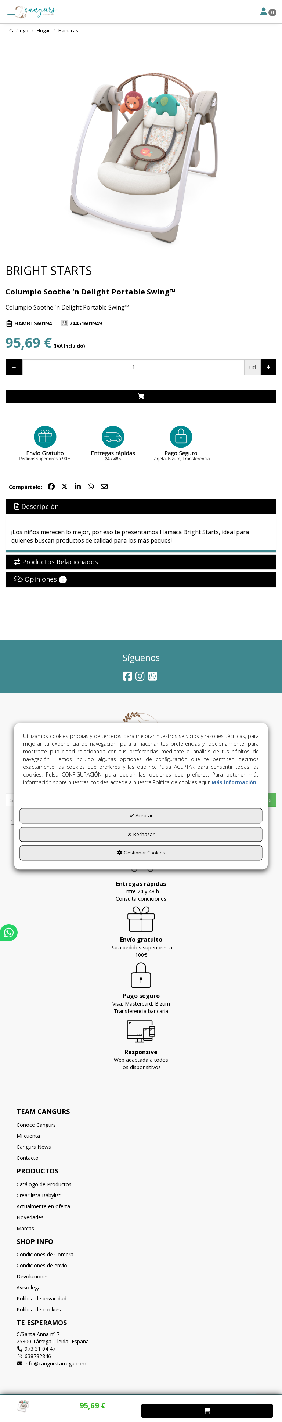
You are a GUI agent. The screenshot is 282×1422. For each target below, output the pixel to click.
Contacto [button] (28, 1157)
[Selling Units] (133, 367)
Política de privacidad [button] (41, 1298)
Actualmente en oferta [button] (43, 1206)
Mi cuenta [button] (28, 1135)
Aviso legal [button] (29, 1287)
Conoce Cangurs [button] (36, 1124)
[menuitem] (141, 1124)
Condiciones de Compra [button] (45, 1254)
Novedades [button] (30, 1217)
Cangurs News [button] (34, 1146)
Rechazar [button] (141, 834)
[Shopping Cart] (141, 396)
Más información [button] (234, 782)
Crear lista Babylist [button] (39, 1195)
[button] (30, 12)
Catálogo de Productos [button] (44, 1184)
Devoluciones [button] (33, 1276)
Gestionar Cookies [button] (141, 853)
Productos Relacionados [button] (56, 561)
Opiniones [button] (40, 579)
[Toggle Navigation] (268, 12)
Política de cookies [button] (39, 1309)
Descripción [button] (36, 506)
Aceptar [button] (141, 816)
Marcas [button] (25, 1228)
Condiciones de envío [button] (42, 1265)
